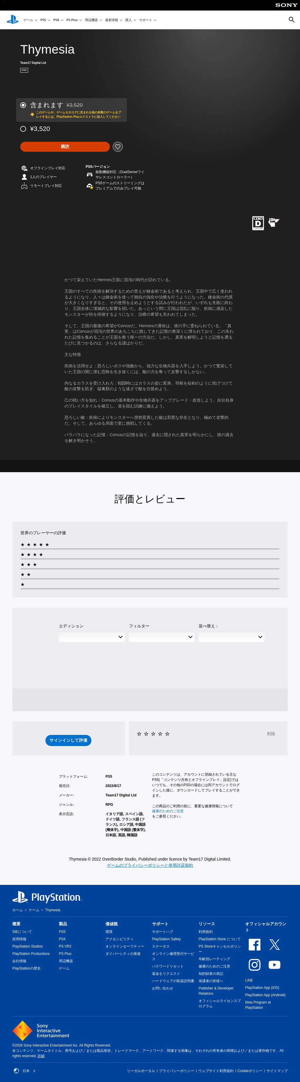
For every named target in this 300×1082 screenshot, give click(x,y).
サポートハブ (162, 932)
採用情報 (19, 939)
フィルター (139, 626)
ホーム (17, 910)
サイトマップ (277, 1071)
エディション (71, 626)
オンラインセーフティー (124, 946)
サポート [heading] (160, 923)
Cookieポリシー (250, 1071)
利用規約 (206, 932)
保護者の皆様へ (211, 981)
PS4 (56, 20)
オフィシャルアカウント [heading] (265, 926)
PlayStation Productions (31, 954)
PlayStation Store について (220, 939)
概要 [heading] (16, 923)
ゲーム (28, 20)
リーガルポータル (141, 1071)
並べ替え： (209, 626)
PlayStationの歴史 (26, 968)
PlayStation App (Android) (265, 995)
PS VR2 (65, 946)
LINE (249, 980)
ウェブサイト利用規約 (215, 1071)
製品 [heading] (63, 923)
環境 (108, 932)
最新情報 (111, 20)
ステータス (161, 946)
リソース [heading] (207, 923)
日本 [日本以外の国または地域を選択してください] (24, 1071)
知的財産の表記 (211, 974)
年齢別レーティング (214, 959)
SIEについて (22, 932)
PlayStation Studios (27, 946)
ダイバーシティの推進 (123, 954)
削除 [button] (271, 733)
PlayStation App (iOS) (262, 988)
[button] (68, 740)
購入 (128, 20)
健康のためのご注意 (168, 811)
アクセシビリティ (119, 939)
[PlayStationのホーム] (12, 20)
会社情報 (19, 961)
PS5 (43, 20)
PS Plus (72, 20)
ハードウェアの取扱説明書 (173, 981)
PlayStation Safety (166, 939)
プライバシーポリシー (176, 1071)
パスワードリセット (168, 966)
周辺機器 (91, 20)
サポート (145, 20)
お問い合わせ (162, 988)
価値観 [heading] (111, 923)
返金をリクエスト (166, 974)
